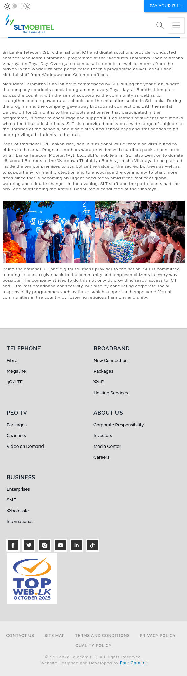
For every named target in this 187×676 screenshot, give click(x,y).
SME (11, 499)
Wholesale (18, 510)
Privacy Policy (158, 636)
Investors (103, 435)
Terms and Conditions (102, 636)
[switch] (18, 6)
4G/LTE (15, 382)
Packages (103, 371)
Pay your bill (166, 6)
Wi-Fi (99, 382)
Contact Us (20, 636)
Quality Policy (93, 646)
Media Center (107, 446)
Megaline (16, 371)
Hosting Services (111, 392)
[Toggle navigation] (176, 25)
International (20, 521)
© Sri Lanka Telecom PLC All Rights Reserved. (93, 657)
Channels (16, 435)
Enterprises (18, 489)
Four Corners (133, 662)
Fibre (12, 360)
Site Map (55, 636)
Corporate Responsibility (119, 424)
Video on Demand (25, 446)
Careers (101, 457)
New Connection (111, 360)
